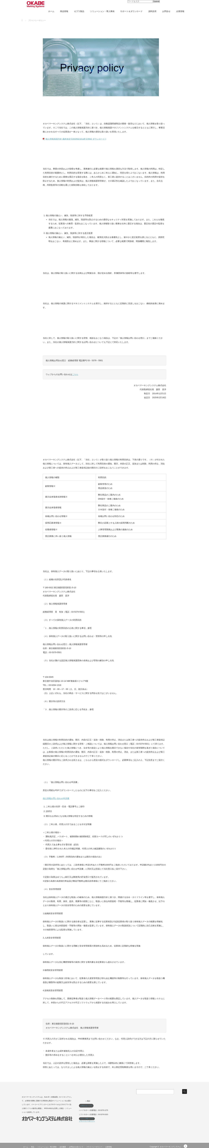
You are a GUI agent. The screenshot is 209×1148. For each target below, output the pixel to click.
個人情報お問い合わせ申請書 (56, 798)
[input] (140, 1)
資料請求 (152, 11)
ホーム (51, 11)
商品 (32, 1147)
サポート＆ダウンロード (131, 11)
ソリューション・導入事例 (102, 11)
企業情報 (180, 11)
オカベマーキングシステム (170, 1147)
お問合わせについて (86, 1105)
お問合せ (166, 11)
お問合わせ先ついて (76, 1147)
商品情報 (64, 11)
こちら (75, 374)
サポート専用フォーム (86, 1118)
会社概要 (63, 1147)
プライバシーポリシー (87, 1121)
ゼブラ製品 (79, 11)
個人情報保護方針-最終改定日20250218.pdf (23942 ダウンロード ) (76, 139)
